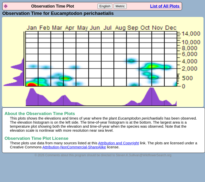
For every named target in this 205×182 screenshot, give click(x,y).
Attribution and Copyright (118, 143)
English (105, 6)
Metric (120, 6)
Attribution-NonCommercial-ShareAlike (74, 147)
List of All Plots (165, 6)
